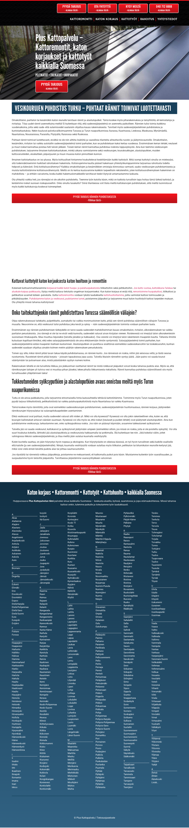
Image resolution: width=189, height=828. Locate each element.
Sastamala (129, 640)
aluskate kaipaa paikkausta (26, 292)
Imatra (15, 781)
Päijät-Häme (130, 520)
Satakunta (128, 643)
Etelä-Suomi (18, 614)
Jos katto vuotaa (142, 288)
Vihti (153, 695)
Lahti (70, 606)
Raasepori (128, 538)
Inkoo (14, 787)
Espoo (15, 601)
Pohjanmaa (101, 716)
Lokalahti (72, 703)
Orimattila (100, 611)
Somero (127, 711)
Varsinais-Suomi (159, 659)
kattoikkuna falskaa (162, 288)
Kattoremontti (81, 19)
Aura (14, 560)
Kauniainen (45, 672)
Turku (154, 552)
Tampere (128, 781)
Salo (126, 627)
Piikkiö (99, 703)
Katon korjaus (107, 19)
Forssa (15, 635)
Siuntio (127, 695)
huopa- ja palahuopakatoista (85, 288)
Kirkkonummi (46, 744)
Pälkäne (127, 523)
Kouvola (72, 529)
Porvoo (99, 745)
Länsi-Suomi (74, 735)
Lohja (70, 690)
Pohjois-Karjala (103, 719)
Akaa (14, 518)
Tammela (128, 774)
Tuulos (154, 562)
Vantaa (154, 649)
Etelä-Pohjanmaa (20, 607)
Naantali (100, 550)
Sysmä (127, 747)
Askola (15, 557)
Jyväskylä (44, 570)
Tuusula (155, 568)
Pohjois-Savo (102, 726)
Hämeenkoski (19, 744)
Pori (98, 739)
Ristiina (127, 583)
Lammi (71, 619)
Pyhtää (99, 771)
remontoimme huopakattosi (147, 292)
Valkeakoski (157, 633)
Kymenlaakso (74, 581)
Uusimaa (155, 615)
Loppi (70, 706)
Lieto (70, 677)
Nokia (98, 573)
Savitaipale (129, 649)
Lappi (70, 635)
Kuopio (71, 549)
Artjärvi (15, 547)
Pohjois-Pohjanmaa (105, 722)
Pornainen (100, 742)
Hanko (15, 669)
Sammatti (128, 636)
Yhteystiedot (167, 19)
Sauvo (127, 646)
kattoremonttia (66, 295)
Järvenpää (45, 583)
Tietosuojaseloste (106, 818)
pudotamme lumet (74, 299)
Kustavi (71, 565)
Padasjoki (100, 635)
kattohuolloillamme (114, 295)
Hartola (15, 675)
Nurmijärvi (101, 593)
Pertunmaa (101, 677)
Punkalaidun (101, 761)
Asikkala (16, 550)
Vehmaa (155, 666)
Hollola (15, 718)
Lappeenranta (74, 632)
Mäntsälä (100, 533)
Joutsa (43, 547)
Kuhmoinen (73, 546)
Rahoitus (147, 19)
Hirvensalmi (18, 714)
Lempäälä (72, 664)
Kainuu (43, 598)
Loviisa (71, 710)
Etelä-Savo (17, 611)
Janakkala (45, 534)
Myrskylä (100, 529)
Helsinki (16, 705)
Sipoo (126, 688)
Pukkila (99, 755)
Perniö (99, 671)
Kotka (70, 526)
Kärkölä (71, 591)
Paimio (99, 638)
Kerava (43, 698)
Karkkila (44, 649)
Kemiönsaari (46, 692)
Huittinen (16, 724)
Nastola (99, 563)
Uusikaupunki (158, 612)
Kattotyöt (129, 19)
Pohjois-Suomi (103, 729)
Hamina (15, 659)
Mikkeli (71, 779)
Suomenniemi (130, 737)
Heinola (15, 698)
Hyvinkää (16, 734)
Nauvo (99, 567)
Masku (71, 757)
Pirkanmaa (101, 706)
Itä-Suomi (44, 520)
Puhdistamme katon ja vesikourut (46, 299)
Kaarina (43, 591)
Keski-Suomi (46, 708)
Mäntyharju (101, 542)
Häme (15, 740)
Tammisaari (129, 778)
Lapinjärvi (72, 622)
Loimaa (71, 697)
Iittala (14, 765)
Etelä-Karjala (18, 604)
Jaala (42, 528)
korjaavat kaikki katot (58, 288)
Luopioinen (73, 719)
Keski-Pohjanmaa (48, 705)
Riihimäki (128, 573)
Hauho (15, 692)
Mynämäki (101, 526)
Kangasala (45, 611)
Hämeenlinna (18, 750)
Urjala (154, 593)
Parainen (100, 645)
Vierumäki (156, 692)
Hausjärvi (16, 695)
